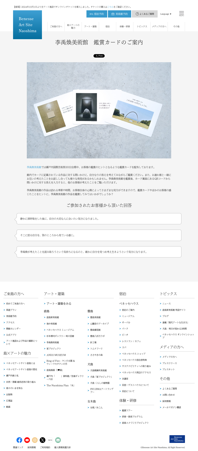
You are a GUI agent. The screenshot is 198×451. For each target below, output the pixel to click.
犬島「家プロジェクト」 (101, 377)
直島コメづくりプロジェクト (135, 423)
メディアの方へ (169, 357)
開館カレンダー (13, 329)
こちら (110, 3)
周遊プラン (11, 310)
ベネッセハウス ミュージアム (60, 330)
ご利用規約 (45, 447)
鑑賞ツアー (127, 410)
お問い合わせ (168, 395)
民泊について (128, 391)
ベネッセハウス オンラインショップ (178, 336)
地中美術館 (52, 324)
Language (164, 10)
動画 (8, 407)
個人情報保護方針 (62, 447)
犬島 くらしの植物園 (99, 383)
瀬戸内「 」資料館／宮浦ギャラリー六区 (65, 377)
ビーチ (125, 335)
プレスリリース (169, 363)
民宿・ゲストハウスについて (135, 385)
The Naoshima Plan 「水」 (61, 385)
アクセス (10, 322)
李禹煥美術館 (34, 167)
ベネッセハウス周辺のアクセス (136, 372)
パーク (125, 329)
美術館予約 (11, 316)
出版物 (9, 394)
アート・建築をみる (59, 303)
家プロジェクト (54, 349)
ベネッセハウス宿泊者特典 (134, 360)
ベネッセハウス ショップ (133, 354)
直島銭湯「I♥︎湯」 (55, 370)
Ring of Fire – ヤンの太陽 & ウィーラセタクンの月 (61, 362)
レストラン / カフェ (131, 341)
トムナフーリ (96, 349)
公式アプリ (11, 335)
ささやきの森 (96, 355)
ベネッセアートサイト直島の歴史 (21, 369)
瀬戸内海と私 (12, 376)
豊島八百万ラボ (97, 336)
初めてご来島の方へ (15, 304)
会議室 (125, 379)
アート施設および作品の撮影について (21, 342)
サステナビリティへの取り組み (136, 366)
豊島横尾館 (95, 330)
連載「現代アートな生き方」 (175, 322)
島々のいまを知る (14, 388)
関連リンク (18, 447)
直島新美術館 (53, 317)
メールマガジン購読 (171, 407)
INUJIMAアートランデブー (101, 390)
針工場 (93, 342)
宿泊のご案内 (128, 310)
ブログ (165, 316)
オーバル (126, 322)
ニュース (166, 304)
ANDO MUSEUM (56, 355)
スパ (124, 347)
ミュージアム (128, 316)
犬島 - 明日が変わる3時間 (174, 329)
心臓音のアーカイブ (99, 324)
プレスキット (168, 369)
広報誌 (9, 401)
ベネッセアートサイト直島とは (20, 363)
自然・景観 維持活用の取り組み (21, 382)
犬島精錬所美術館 (98, 370)
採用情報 (166, 401)
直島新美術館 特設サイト (174, 310)
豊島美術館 (95, 317)
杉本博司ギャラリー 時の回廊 (60, 336)
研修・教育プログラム (132, 417)
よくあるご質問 (147, 10)
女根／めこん (96, 408)
